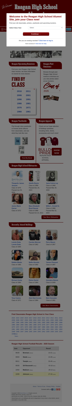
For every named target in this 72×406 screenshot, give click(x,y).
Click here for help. (41, 43)
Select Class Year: (15, 28)
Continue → (36, 34)
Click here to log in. (46, 40)
